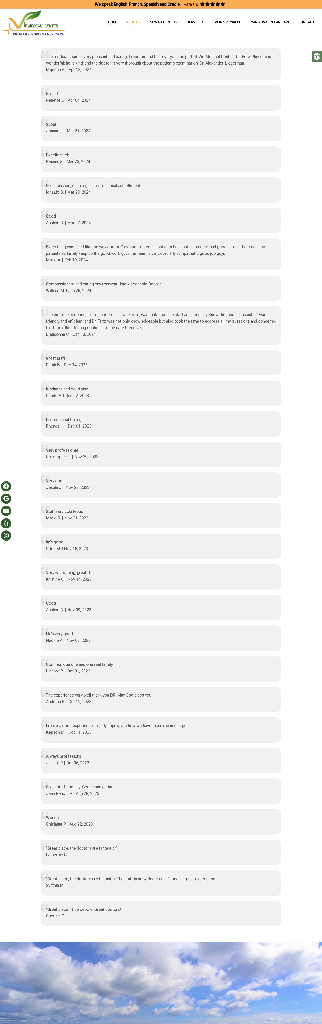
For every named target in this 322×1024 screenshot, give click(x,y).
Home (113, 22)
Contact (306, 22)
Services (195, 22)
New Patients (162, 22)
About (132, 22)
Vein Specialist (229, 22)
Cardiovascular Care (270, 22)
